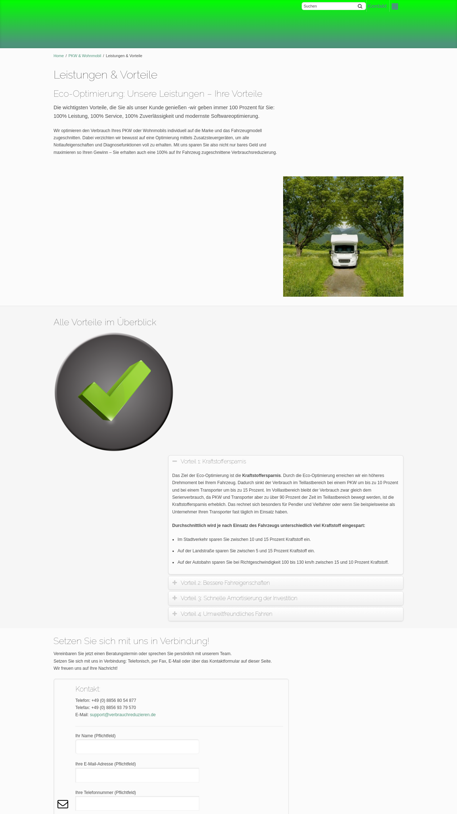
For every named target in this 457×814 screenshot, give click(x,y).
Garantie (317, 446)
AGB (61, 738)
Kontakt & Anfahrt (325, 431)
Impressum (68, 750)
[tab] (288, 223)
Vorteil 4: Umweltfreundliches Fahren (232, 375)
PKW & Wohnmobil (85, 56)
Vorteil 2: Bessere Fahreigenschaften (231, 344)
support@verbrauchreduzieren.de (122, 476)
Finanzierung (321, 475)
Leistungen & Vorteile (329, 417)
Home (59, 56)
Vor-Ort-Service (323, 460)
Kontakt (396, 806)
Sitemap (65, 775)
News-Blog (319, 489)
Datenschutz (69, 762)
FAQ (61, 726)
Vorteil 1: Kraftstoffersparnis (219, 223)
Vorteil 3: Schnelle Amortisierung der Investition (244, 359)
